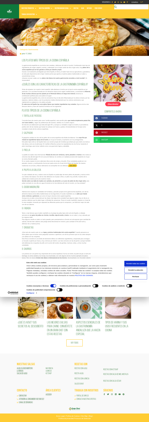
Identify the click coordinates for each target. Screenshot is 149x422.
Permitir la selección (132, 395)
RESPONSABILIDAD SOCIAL (63, 8)
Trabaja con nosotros (29, 14)
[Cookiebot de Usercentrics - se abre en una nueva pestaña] (13, 418)
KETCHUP (49, 373)
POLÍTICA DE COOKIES (84, 400)
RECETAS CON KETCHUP (110, 369)
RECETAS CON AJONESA (82, 379)
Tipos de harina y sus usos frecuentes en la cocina (116, 326)
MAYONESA (49, 368)
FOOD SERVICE (98, 8)
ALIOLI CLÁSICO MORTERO (25, 368)
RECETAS (76, 8)
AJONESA (49, 371)
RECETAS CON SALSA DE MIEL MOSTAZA (116, 374)
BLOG (82, 8)
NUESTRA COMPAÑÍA (45, 8)
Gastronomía (33, 50)
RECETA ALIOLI (79, 373)
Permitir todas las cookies (132, 389)
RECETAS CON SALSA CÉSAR (112, 381)
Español (135, 2)
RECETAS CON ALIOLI (81, 368)
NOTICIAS (89, 8)
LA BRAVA (20, 371)
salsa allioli (72, 166)
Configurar (30, 418)
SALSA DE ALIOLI (22, 373)
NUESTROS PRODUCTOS (29, 8)
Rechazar (132, 402)
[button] (113, 118)
